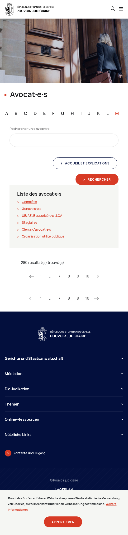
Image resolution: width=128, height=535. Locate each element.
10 (87, 276)
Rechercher (99, 179)
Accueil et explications (86, 163)
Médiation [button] (64, 373)
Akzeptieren (63, 525)
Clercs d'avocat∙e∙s (36, 229)
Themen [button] (64, 404)
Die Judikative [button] (64, 388)
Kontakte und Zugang (30, 453)
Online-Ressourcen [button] (64, 419)
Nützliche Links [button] (64, 434)
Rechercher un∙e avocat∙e (29, 128)
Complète (29, 201)
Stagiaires (29, 222)
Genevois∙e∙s (31, 208)
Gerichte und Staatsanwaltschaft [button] (64, 358)
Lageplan (64, 490)
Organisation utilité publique (43, 236)
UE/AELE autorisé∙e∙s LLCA (42, 215)
